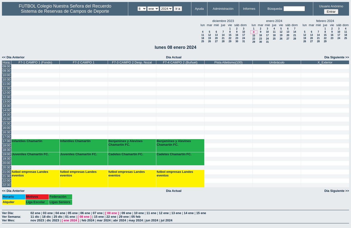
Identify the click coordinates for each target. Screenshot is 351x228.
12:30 (6, 97)
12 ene (164, 213)
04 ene (60, 213)
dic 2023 (53, 220)
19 (209, 38)
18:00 (6, 145)
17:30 (6, 141)
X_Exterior (325, 62)
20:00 (6, 163)
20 (216, 38)
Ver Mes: (8, 220)
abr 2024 (119, 220)
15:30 (6, 123)
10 (243, 32)
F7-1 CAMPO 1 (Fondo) (35, 62)
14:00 (6, 110)
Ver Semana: (11, 216)
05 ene (73, 213)
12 (209, 35)
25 (202, 41)
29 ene (124, 216)
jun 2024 (152, 220)
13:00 (6, 101)
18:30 (6, 150)
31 (243, 41)
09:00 (6, 66)
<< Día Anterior (13, 57)
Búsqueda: (275, 8)
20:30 (6, 167)
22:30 (6, 185)
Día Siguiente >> (336, 57)
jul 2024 (167, 220)
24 (243, 38)
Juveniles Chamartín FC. (30, 154)
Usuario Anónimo (331, 6)
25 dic (58, 216)
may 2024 (136, 220)
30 (236, 41)
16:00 (6, 128)
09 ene (126, 213)
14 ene (189, 213)
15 (230, 35)
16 (236, 35)
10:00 (6, 75)
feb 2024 (88, 220)
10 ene (139, 213)
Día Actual (173, 57)
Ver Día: (8, 213)
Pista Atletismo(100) (228, 62)
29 (230, 41)
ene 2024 (70, 220)
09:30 (6, 71)
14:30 (6, 114)
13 (216, 35)
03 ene (48, 213)
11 (202, 35)
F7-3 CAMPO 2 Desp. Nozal (132, 62)
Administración (223, 8)
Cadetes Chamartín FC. (125, 154)
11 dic (34, 216)
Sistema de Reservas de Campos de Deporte (65, 11)
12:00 (6, 92)
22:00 (6, 180)
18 (202, 38)
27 (216, 41)
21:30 (6, 176)
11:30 (6, 88)
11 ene (151, 213)
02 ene (35, 213)
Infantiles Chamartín (27, 141)
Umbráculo (276, 62)
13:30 (6, 106)
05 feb (136, 216)
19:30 (6, 158)
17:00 (6, 136)
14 (223, 35)
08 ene (112, 213)
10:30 (6, 79)
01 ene (70, 216)
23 (236, 38)
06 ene (85, 213)
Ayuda (199, 8)
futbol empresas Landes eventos (30, 173)
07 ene (97, 213)
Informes (249, 8)
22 (230, 38)
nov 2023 (37, 220)
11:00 (6, 84)
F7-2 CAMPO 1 (84, 62)
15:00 (6, 119)
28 (223, 41)
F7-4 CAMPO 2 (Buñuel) (180, 62)
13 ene (176, 213)
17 (243, 35)
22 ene (111, 216)
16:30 (6, 132)
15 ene (201, 213)
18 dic (46, 216)
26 (209, 41)
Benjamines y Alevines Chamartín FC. (125, 142)
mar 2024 (103, 220)
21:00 (6, 172)
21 (223, 38)
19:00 (6, 154)
